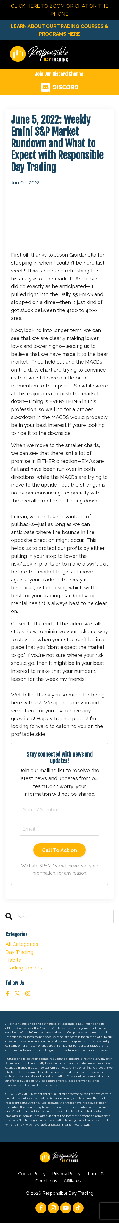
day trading (19, 952)
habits (13, 960)
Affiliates (72, 1180)
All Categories (21, 944)
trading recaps (23, 968)
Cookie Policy (32, 1173)
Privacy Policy (66, 1173)
